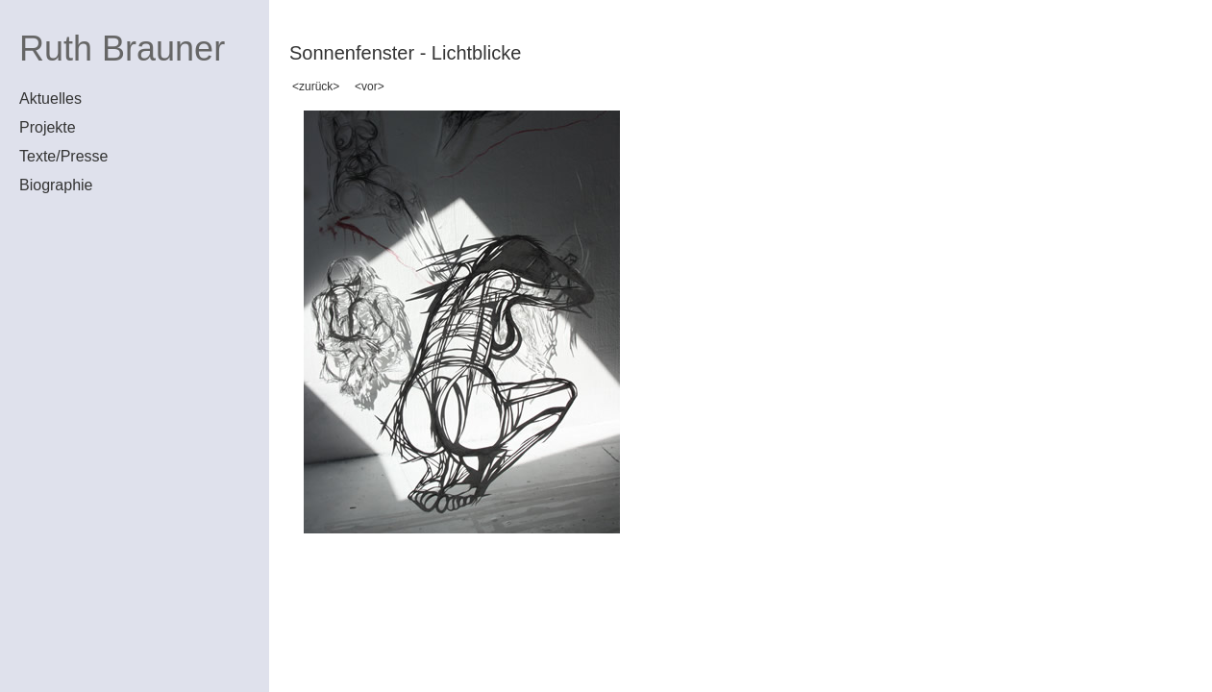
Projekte (47, 127)
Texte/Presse (63, 156)
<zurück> (315, 86)
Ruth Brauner (122, 48)
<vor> (369, 86)
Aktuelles (50, 98)
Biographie (56, 185)
